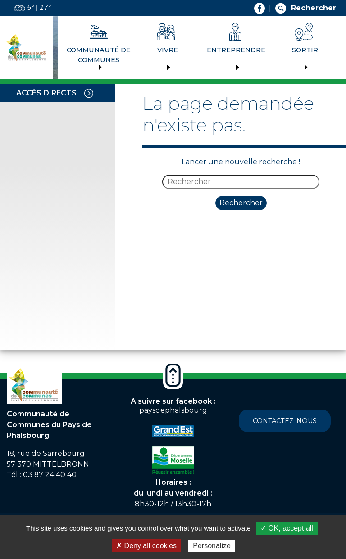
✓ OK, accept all (286, 528)
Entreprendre (236, 50)
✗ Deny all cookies (146, 546)
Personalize (212, 546)
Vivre (167, 50)
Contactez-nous (285, 421)
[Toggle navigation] (88, 93)
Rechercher (241, 202)
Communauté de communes (99, 55)
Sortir (305, 50)
